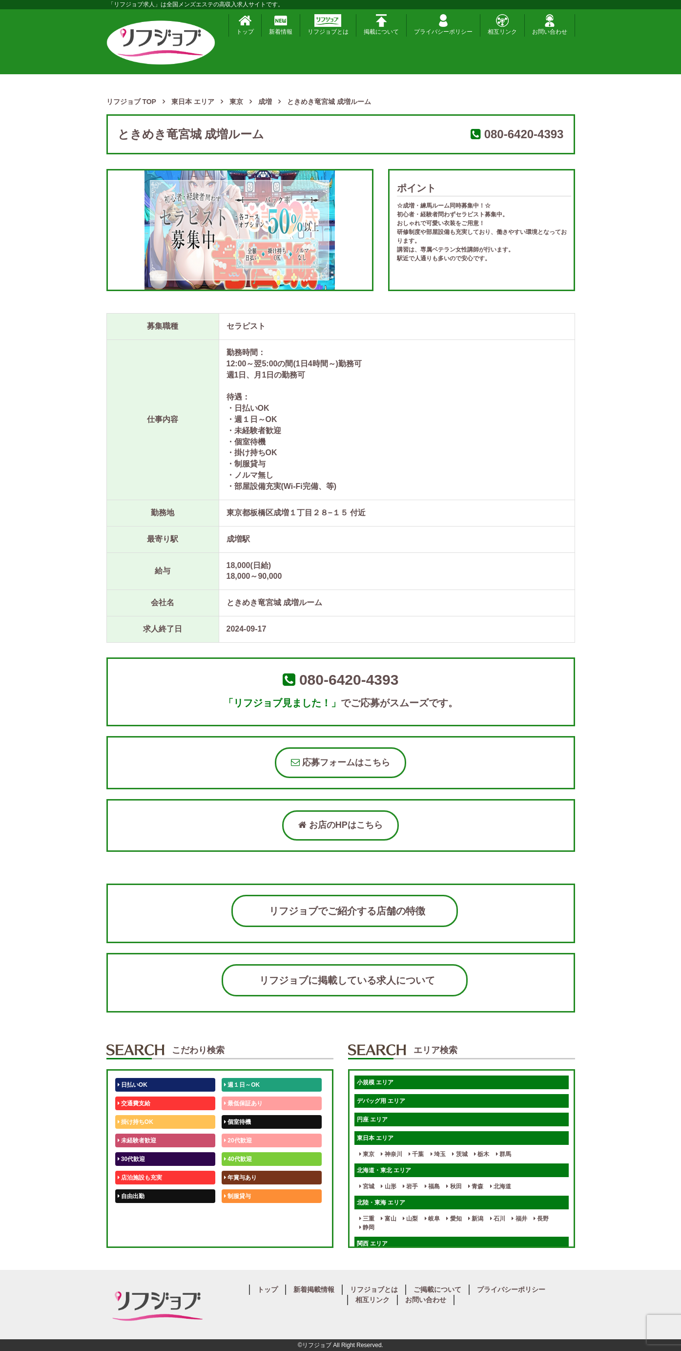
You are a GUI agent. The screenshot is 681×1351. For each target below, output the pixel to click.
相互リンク (502, 24)
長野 (541, 1218)
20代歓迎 (238, 1140)
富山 (388, 1218)
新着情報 (280, 24)
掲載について (381, 24)
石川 (497, 1218)
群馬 (503, 1154)
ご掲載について (437, 1289)
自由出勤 (131, 1196)
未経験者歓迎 (137, 1140)
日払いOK (132, 1084)
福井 (519, 1218)
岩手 (410, 1186)
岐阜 (432, 1218)
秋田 (453, 1186)
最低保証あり (243, 1103)
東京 (366, 1154)
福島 (432, 1186)
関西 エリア (372, 1243)
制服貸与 (237, 1196)
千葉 (416, 1154)
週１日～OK (242, 1084)
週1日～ (236, 1233)
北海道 (500, 1186)
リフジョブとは (328, 24)
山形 (388, 1186)
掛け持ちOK (135, 1122)
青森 (475, 1186)
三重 (366, 1218)
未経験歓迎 (240, 1214)
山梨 (410, 1218)
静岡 (366, 1227)
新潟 (475, 1218)
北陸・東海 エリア (381, 1202)
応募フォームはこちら (340, 762)
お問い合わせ (549, 24)
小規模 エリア (375, 1082)
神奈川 (391, 1154)
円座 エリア (372, 1119)
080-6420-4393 (524, 134)
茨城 (459, 1154)
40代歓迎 (238, 1159)
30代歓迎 (131, 1159)
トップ (245, 24)
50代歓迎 (131, 1214)
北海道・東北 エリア (384, 1170)
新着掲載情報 (313, 1289)
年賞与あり (240, 1177)
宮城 (366, 1186)
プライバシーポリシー (443, 24)
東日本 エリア (375, 1138)
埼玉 (438, 1154)
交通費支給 (134, 1103)
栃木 (481, 1154)
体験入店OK (135, 1233)
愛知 (453, 1218)
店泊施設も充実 (140, 1177)
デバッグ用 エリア (381, 1101)
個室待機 (237, 1122)
